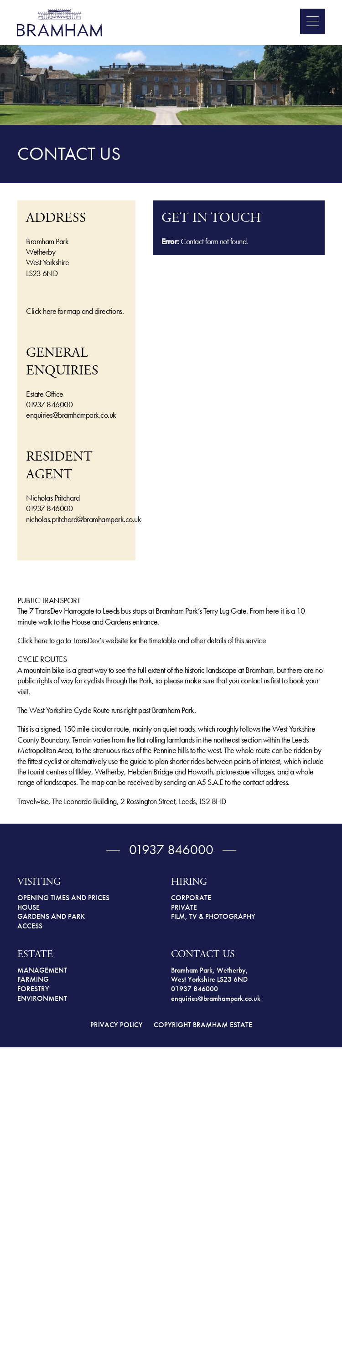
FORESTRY (33, 989)
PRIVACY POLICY (116, 1025)
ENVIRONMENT (42, 998)
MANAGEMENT (42, 970)
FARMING (33, 979)
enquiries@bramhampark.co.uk (71, 415)
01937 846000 (49, 404)
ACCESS (29, 926)
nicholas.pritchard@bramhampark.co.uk (83, 519)
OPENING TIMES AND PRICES (63, 897)
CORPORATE (191, 897)
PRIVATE (184, 907)
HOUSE (28, 907)
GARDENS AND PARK (51, 916)
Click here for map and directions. (75, 311)
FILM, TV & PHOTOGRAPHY (213, 916)
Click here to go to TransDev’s (60, 640)
